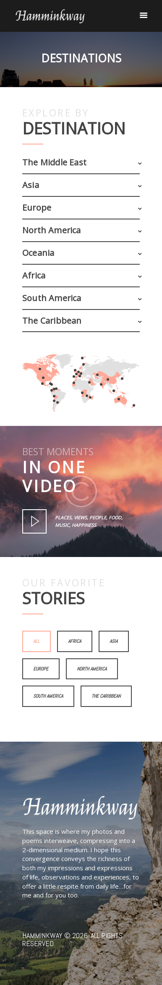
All (36, 641)
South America (48, 696)
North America (92, 669)
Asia (114, 641)
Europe (40, 669)
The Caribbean (105, 696)
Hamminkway (42, 935)
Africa (74, 641)
